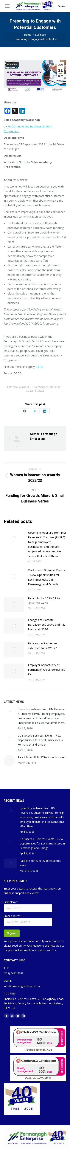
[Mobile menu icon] (7, 6)
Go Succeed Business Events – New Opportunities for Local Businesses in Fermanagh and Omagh (46, 577)
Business (12, 64)
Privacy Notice (32, 945)
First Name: (11, 902)
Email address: (12, 916)
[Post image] (14, 538)
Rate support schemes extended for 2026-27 (42, 645)
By (46, 387)
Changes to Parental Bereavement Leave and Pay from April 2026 (46, 624)
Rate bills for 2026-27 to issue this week (44, 600)
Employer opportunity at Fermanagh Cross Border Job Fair (46, 669)
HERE (39, 366)
